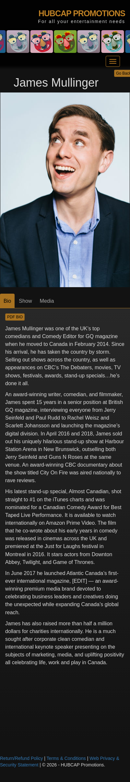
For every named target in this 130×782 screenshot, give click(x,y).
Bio (7, 301)
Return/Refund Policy (21, 758)
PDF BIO (15, 317)
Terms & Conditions (66, 758)
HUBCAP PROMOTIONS (82, 13)
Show (25, 301)
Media (47, 301)
